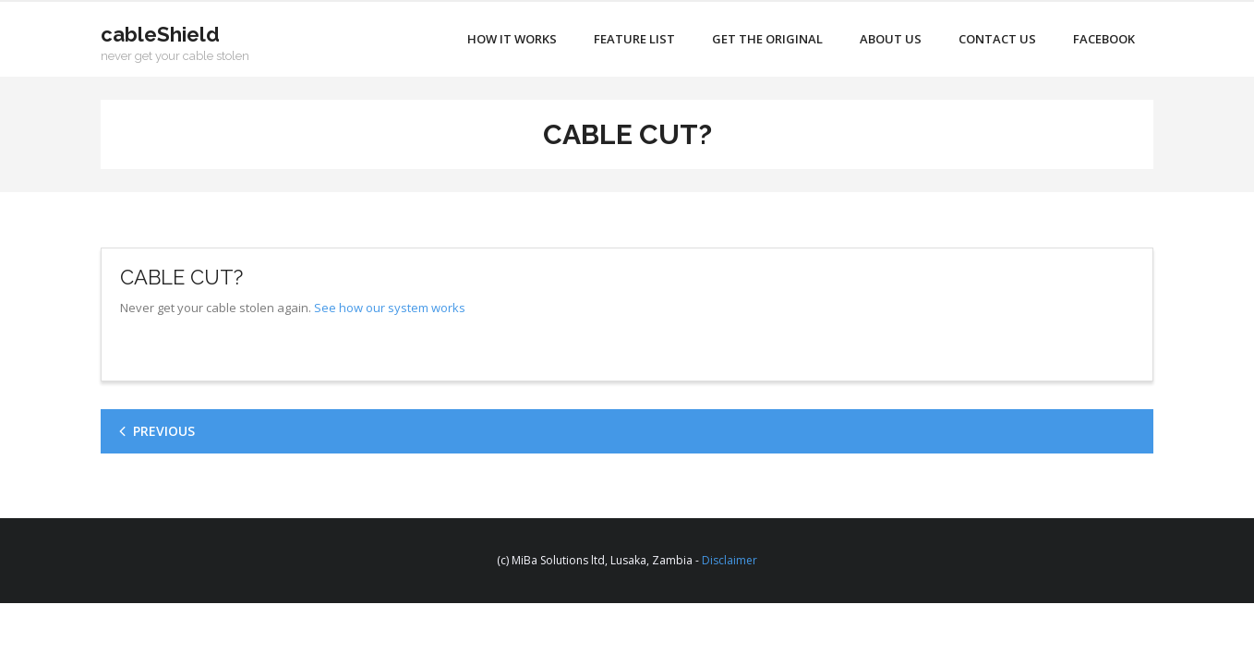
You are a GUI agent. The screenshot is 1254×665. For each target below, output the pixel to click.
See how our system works (389, 307)
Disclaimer (729, 560)
